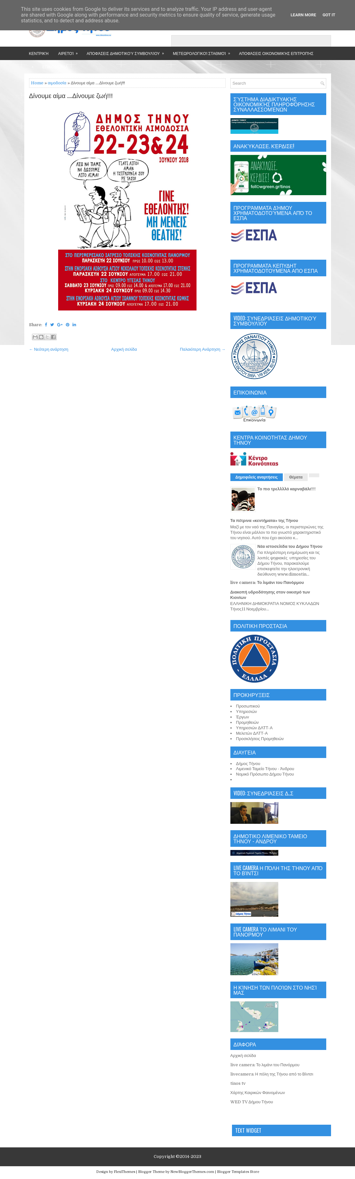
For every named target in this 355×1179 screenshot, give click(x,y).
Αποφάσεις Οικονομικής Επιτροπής (276, 53)
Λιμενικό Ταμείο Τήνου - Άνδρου (265, 768)
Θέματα (296, 477)
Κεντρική (39, 53)
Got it (328, 14)
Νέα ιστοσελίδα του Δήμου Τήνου (290, 546)
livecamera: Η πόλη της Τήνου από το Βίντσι (271, 1074)
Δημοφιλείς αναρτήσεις (256, 477)
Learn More (303, 14)
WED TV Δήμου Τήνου (251, 1101)
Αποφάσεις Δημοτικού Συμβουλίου (127, 51)
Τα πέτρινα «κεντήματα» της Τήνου (264, 520)
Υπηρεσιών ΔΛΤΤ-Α (254, 727)
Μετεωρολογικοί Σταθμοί (203, 51)
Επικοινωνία (55, 66)
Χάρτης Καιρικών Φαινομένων (257, 1092)
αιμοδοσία (57, 82)
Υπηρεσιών (246, 711)
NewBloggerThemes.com (192, 1172)
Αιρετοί (70, 51)
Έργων (242, 717)
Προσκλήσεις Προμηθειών (260, 738)
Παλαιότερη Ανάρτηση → (203, 349)
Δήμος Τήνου (248, 763)
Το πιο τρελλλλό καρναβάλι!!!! (287, 488)
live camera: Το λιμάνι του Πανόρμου (267, 582)
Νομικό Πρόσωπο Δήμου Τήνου (265, 774)
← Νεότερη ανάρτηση (48, 349)
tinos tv (238, 1083)
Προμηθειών (247, 722)
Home (37, 82)
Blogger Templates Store (238, 1172)
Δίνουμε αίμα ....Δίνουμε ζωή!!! (71, 96)
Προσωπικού (248, 706)
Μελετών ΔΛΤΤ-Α (252, 733)
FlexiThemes (124, 1172)
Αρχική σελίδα (124, 349)
